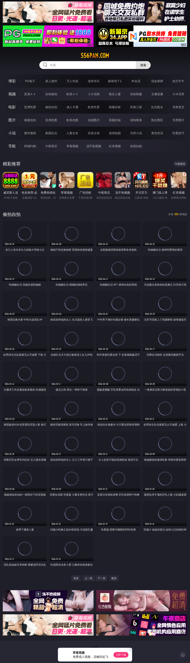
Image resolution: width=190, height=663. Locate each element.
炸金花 (136, 81)
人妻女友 (72, 133)
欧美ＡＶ (72, 94)
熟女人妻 (115, 94)
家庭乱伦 (51, 133)
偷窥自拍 (30, 120)
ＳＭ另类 (178, 94)
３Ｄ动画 (94, 94)
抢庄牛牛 (178, 81)
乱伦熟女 (157, 107)
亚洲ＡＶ (30, 94)
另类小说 (136, 133)
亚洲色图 (51, 120)
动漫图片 (94, 120)
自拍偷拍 (51, 94)
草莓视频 (72, 146)
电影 (12, 106)
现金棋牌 (157, 81)
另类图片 (178, 120)
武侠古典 (94, 133)
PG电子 (30, 81)
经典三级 (136, 107)
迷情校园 (115, 133)
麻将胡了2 (115, 81)
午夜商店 (51, 146)
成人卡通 (72, 107)
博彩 (12, 80)
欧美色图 (72, 120)
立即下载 (121, 654)
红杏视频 (115, 146)
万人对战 (72, 81)
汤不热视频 (93, 146)
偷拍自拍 (51, 107)
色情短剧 (136, 146)
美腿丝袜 (115, 120)
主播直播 (157, 94)
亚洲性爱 (30, 107)
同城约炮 (30, 146)
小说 (12, 132)
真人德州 (51, 81)
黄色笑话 (157, 133)
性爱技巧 (178, 133)
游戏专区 (94, 81)
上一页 (88, 578)
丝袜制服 (136, 94)
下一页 (101, 578)
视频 (12, 93)
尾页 (114, 578)
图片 (12, 119)
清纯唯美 (136, 120)
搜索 (143, 65)
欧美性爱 (94, 107)
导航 (12, 145)
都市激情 (30, 133)
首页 (76, 578)
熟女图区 (157, 120)
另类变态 (178, 107)
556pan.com (95, 55)
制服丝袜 (115, 107)
